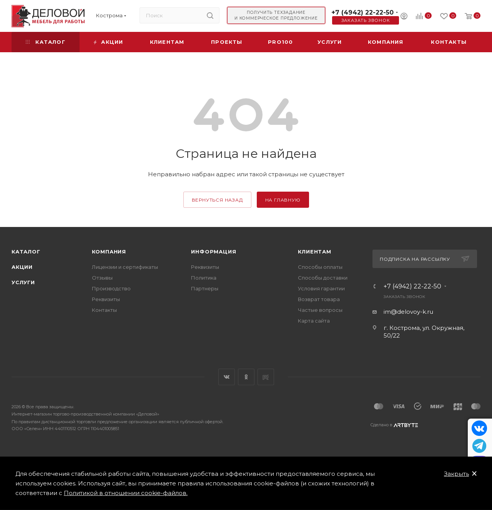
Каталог (26, 251)
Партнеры (204, 288)
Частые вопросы (320, 310)
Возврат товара (319, 299)
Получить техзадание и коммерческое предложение (276, 15)
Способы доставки (322, 278)
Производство (111, 288)
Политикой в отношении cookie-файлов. (126, 493)
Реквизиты (106, 299)
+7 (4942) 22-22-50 (362, 12)
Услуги (23, 282)
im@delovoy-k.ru (408, 311)
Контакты (104, 310)
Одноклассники (246, 377)
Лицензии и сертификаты (125, 267)
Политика (203, 278)
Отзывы (102, 278)
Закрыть (456, 473)
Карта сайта (314, 321)
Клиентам (314, 251)
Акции (22, 267)
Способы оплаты (320, 267)
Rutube (266, 377)
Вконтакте (226, 377)
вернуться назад (217, 200)
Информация (213, 251)
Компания (109, 251)
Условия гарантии (321, 288)
